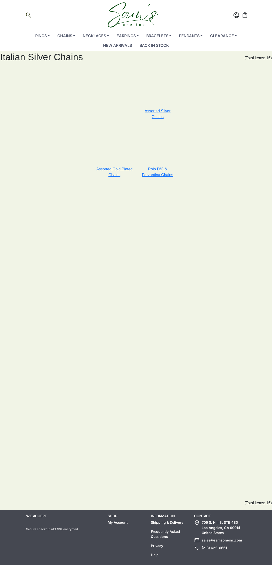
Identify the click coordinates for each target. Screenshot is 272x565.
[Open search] (28, 16)
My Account (118, 522)
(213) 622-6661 (214, 548)
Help (155, 555)
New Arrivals (117, 45)
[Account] (236, 16)
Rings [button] (41, 35)
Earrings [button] (126, 35)
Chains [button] (64, 35)
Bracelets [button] (157, 35)
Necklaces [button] (94, 35)
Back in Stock (154, 45)
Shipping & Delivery (167, 522)
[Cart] (245, 16)
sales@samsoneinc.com (222, 540)
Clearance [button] (222, 35)
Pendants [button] (189, 35)
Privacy (157, 546)
